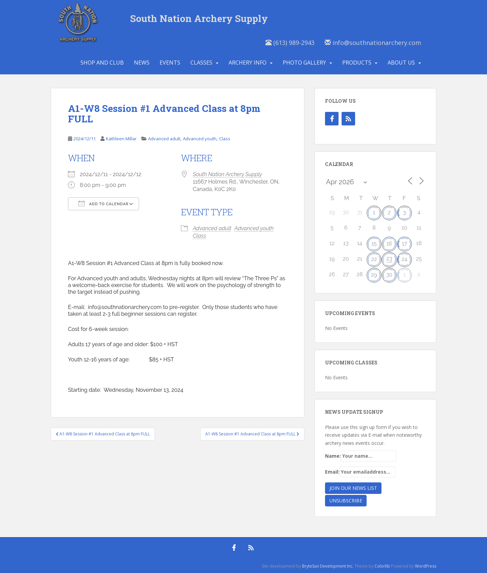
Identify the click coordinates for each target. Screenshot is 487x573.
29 (374, 274)
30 (389, 274)
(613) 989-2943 (290, 43)
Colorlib (382, 566)
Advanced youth (199, 139)
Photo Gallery (304, 62)
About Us (401, 62)
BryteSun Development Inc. (327, 566)
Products (356, 62)
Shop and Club (102, 62)
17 (404, 243)
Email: (360, 472)
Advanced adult (164, 139)
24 (404, 259)
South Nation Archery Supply (199, 18)
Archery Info (247, 62)
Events (170, 62)
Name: (361, 456)
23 (389, 258)
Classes (201, 62)
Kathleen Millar (121, 139)
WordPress (425, 566)
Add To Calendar (103, 203)
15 (374, 243)
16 (389, 243)
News (141, 62)
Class (224, 139)
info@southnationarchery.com (373, 43)
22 (374, 259)
